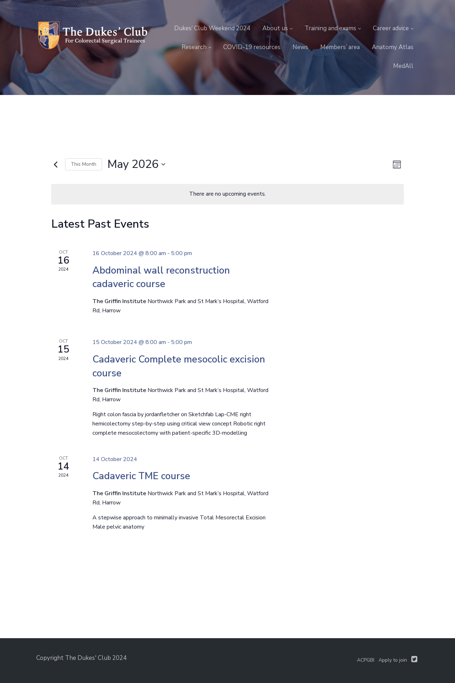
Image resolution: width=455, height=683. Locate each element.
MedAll (403, 66)
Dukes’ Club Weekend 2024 (212, 28)
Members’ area (340, 47)
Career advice (391, 28)
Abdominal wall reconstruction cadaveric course (161, 277)
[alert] (227, 194)
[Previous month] (55, 164)
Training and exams (330, 28)
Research (194, 47)
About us (275, 28)
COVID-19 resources (251, 47)
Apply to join (393, 660)
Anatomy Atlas (392, 47)
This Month (83, 164)
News (300, 47)
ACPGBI (365, 660)
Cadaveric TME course (141, 476)
